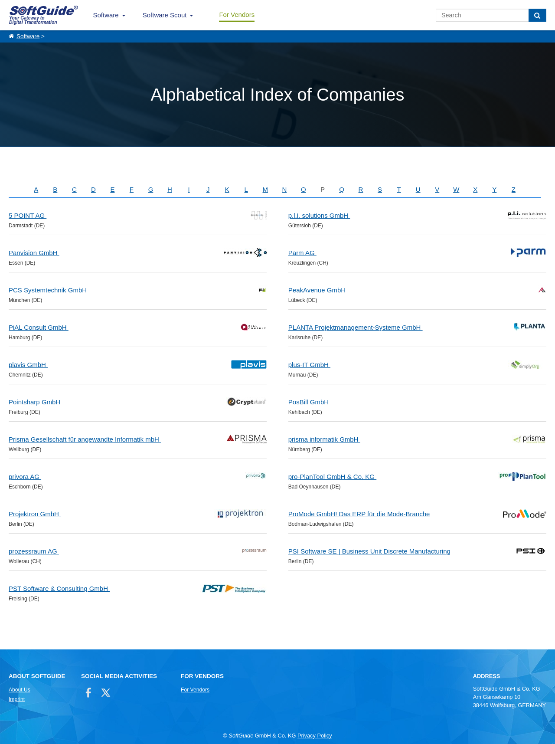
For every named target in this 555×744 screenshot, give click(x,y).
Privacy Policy (314, 735)
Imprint (17, 699)
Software (106, 15)
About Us (19, 690)
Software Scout (165, 15)
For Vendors (237, 14)
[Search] (537, 15)
